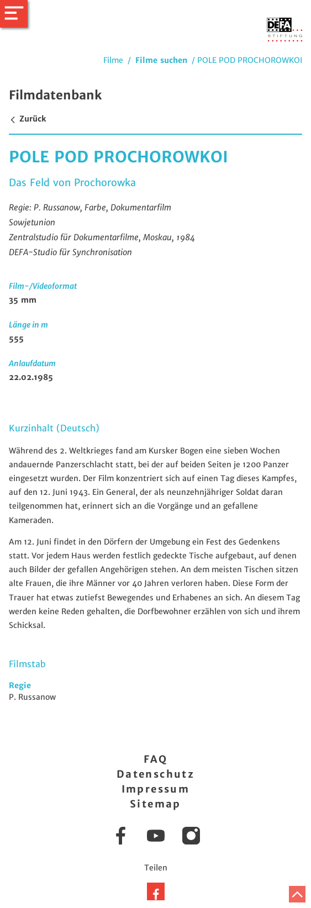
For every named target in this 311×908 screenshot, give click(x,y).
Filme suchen (161, 60)
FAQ (155, 759)
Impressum (156, 789)
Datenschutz (155, 774)
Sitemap (155, 804)
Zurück (27, 119)
